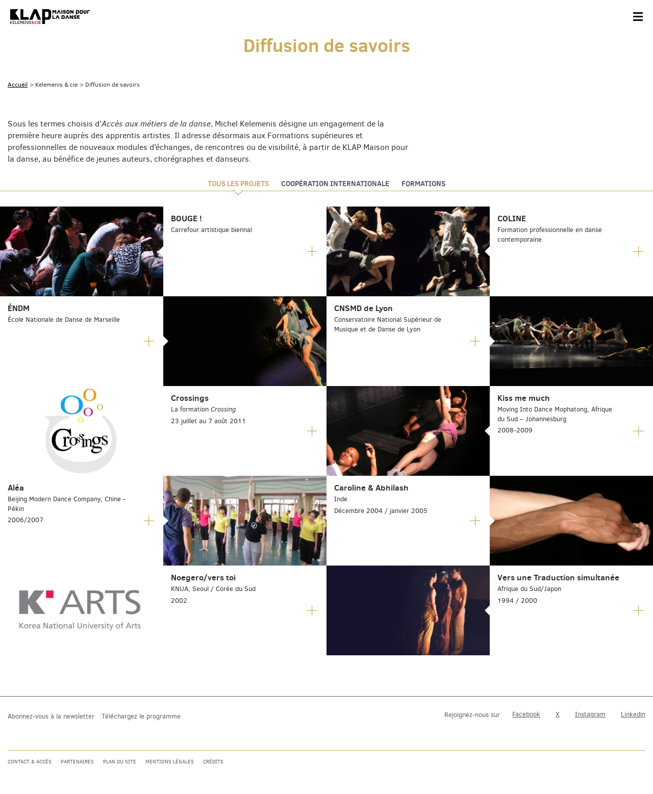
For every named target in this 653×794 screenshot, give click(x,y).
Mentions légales (169, 761)
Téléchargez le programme (141, 716)
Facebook (526, 714)
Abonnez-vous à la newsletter (51, 716)
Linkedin (633, 714)
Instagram (590, 714)
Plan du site (119, 761)
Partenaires (77, 761)
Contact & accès (30, 761)
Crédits (213, 761)
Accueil (18, 85)
